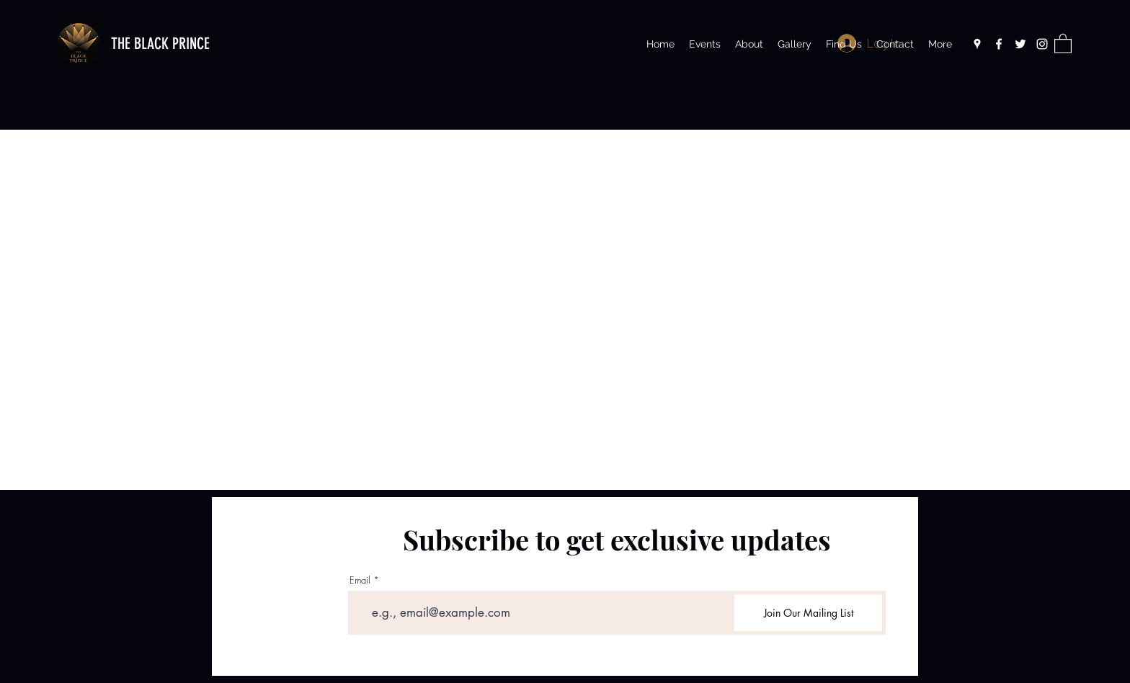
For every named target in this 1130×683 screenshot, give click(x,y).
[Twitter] (1020, 44)
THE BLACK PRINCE (160, 43)
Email (360, 580)
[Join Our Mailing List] (808, 613)
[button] (1063, 42)
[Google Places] (977, 44)
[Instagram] (1042, 44)
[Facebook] (999, 44)
